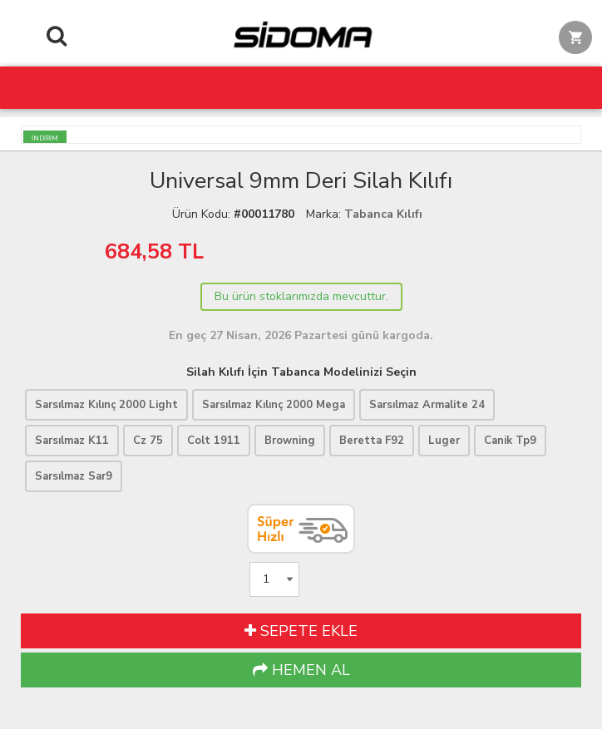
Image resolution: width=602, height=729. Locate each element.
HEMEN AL (301, 670)
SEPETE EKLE (301, 630)
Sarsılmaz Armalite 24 (427, 404)
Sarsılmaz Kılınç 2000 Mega (273, 404)
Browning (289, 440)
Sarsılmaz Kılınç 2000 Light (106, 404)
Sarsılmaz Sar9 (73, 476)
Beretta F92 (371, 440)
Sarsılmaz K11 (72, 440)
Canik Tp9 (510, 440)
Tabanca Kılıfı (383, 214)
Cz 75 (148, 440)
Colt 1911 (213, 440)
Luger (444, 440)
